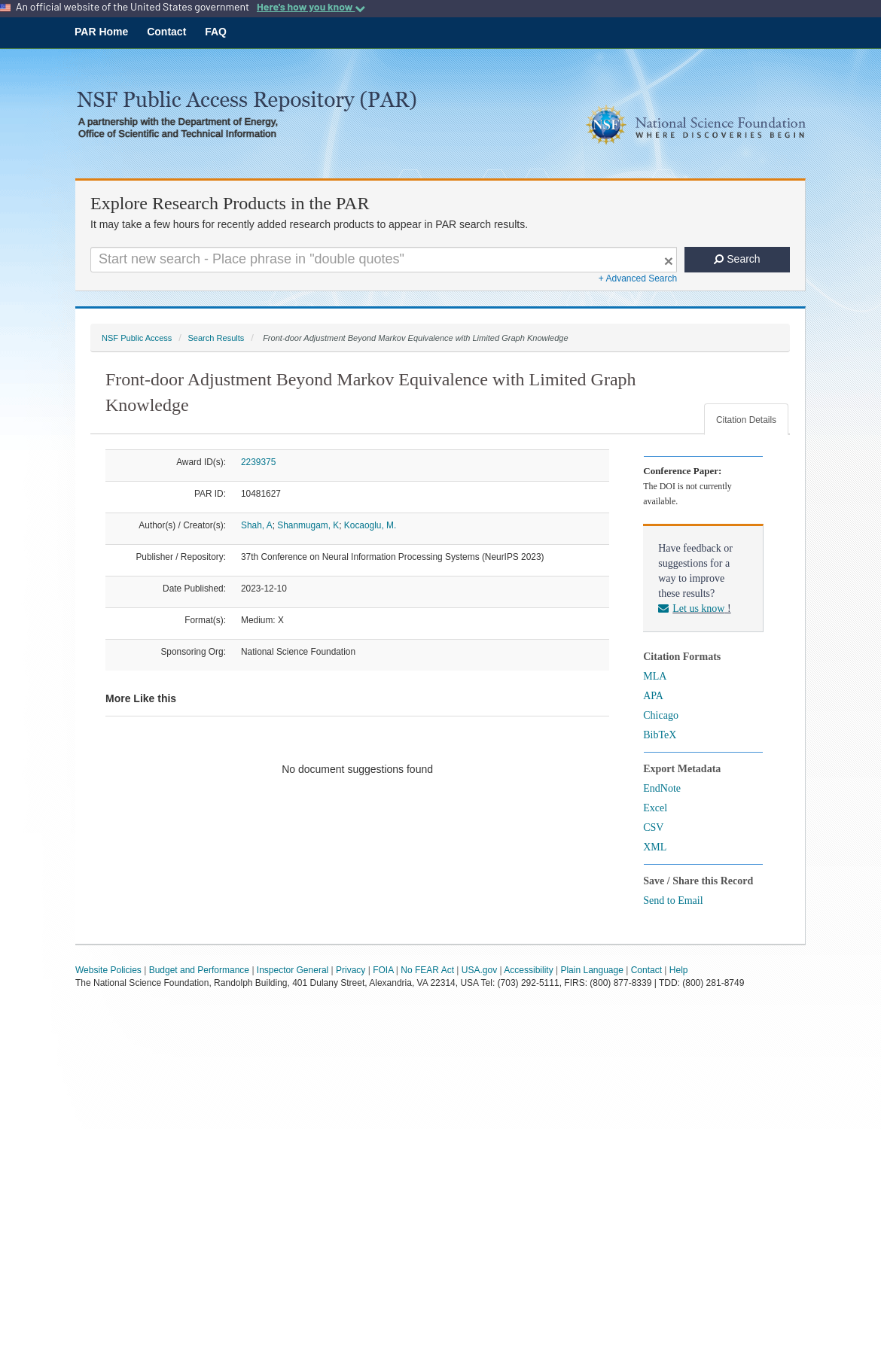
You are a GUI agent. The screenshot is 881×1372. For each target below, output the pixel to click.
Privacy (350, 970)
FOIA (383, 970)
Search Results (215, 337)
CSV (653, 827)
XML (654, 847)
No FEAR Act (427, 970)
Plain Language (591, 970)
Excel (655, 808)
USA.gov (479, 970)
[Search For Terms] (383, 259)
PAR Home (101, 32)
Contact (166, 32)
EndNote (662, 788)
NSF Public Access (137, 337)
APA (653, 695)
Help (678, 970)
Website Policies (108, 970)
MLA (654, 676)
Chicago (660, 715)
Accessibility (528, 970)
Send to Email (673, 900)
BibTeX (659, 735)
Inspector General (292, 970)
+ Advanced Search (638, 278)
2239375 (258, 462)
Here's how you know (311, 7)
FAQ (216, 32)
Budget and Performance (199, 970)
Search (737, 259)
